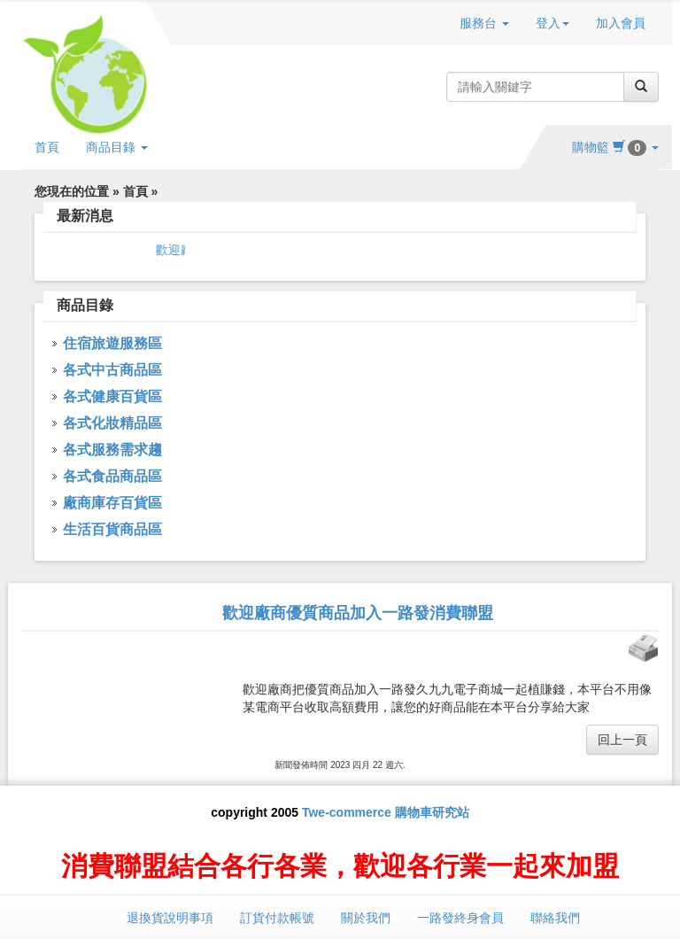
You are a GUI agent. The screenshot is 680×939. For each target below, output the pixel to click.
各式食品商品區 (112, 476)
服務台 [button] (484, 23)
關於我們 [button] (365, 918)
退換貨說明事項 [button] (170, 918)
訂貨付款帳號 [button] (277, 918)
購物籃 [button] (615, 147)
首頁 (47, 147)
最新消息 (85, 215)
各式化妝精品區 (112, 423)
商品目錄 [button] (117, 147)
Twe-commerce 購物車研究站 (385, 812)
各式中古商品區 (112, 369)
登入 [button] (552, 23)
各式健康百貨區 (112, 396)
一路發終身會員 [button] (460, 918)
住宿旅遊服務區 (112, 343)
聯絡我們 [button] (555, 918)
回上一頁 (622, 740)
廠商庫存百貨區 (112, 502)
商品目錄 (85, 305)
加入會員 (620, 23)
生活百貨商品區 (112, 529)
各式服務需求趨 (112, 449)
